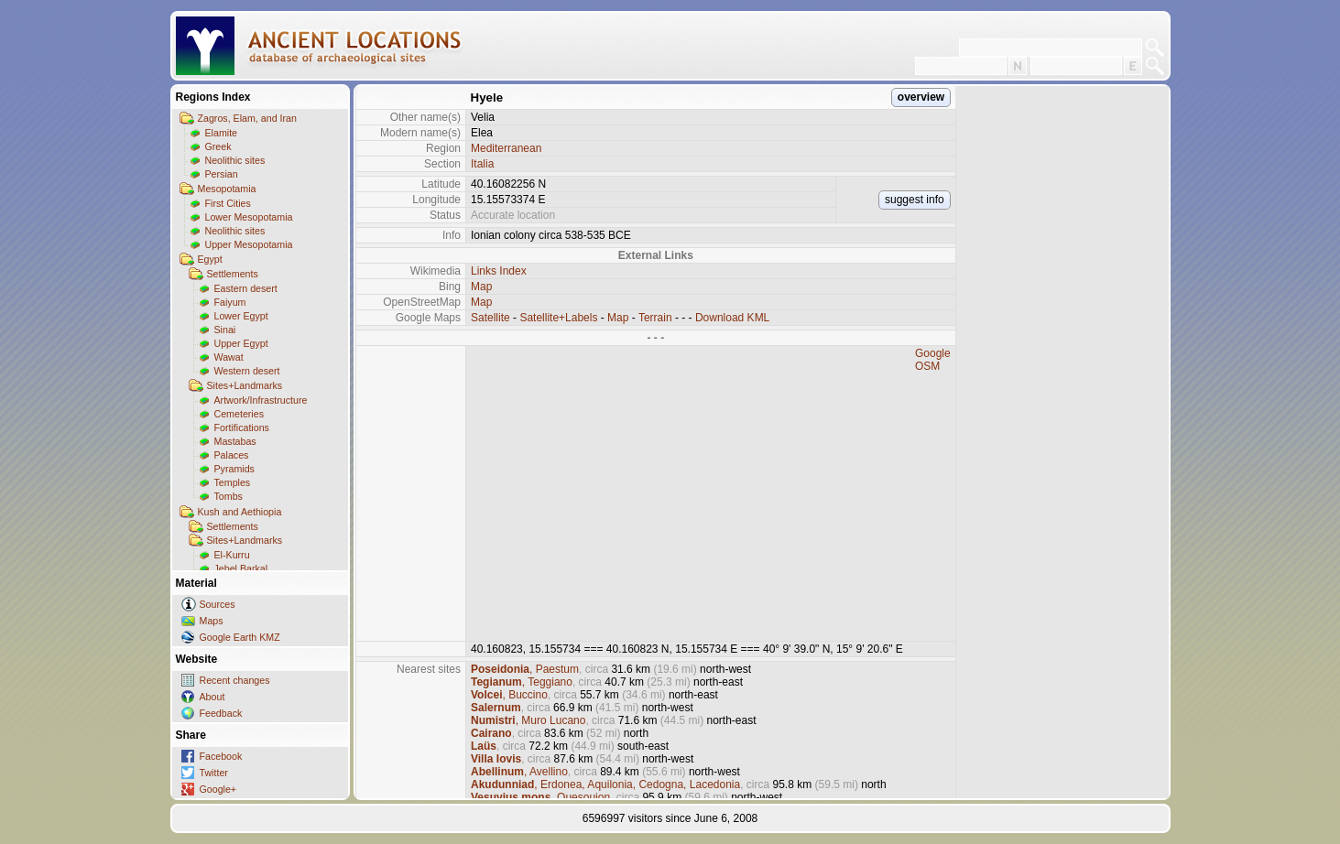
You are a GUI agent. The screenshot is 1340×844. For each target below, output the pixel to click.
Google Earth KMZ (240, 637)
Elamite (221, 132)
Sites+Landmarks (245, 385)
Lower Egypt (241, 315)
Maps (211, 620)
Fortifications (241, 427)
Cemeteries (239, 413)
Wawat (229, 357)
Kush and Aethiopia (240, 511)
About (212, 696)
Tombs (228, 496)
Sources (217, 604)
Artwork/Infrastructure (261, 400)
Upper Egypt (241, 343)
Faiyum (230, 302)
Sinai (225, 329)
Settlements (232, 273)
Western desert (247, 370)
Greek (218, 146)
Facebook (221, 756)
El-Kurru (232, 554)
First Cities (228, 203)
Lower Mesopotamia (249, 216)
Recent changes (235, 680)
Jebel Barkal (241, 568)
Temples (232, 482)
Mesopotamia (227, 188)
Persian (221, 173)
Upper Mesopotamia (249, 244)
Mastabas (235, 441)
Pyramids (234, 468)
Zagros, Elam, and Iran (247, 118)
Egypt (210, 259)
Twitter (214, 772)
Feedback (221, 713)
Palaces (231, 454)
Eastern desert (246, 288)
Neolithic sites (235, 160)
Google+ (218, 789)
